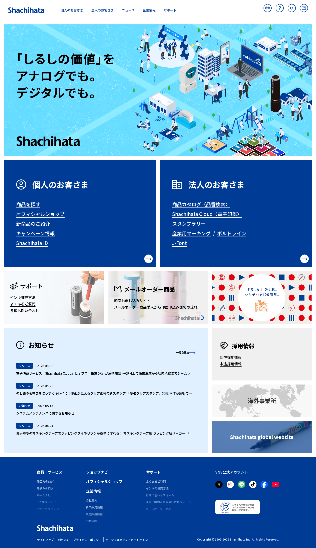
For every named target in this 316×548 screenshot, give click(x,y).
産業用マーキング (191, 233)
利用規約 (63, 540)
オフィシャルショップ (40, 213)
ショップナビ (97, 472)
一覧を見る (177, 352)
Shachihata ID (32, 242)
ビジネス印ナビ (47, 502)
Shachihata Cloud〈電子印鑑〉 (207, 213)
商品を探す (28, 204)
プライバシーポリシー (87, 540)
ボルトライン (231, 233)
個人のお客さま (60, 184)
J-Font (179, 242)
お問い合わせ (304, 8)
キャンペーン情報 (35, 233)
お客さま (72, 10)
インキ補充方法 (23, 297)
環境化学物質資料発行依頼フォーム (168, 502)
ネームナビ (44, 495)
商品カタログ (45, 481)
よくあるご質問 (280, 8)
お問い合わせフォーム (160, 495)
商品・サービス (49, 472)
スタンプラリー (189, 223)
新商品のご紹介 (33, 223)
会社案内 (91, 500)
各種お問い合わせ (24, 310)
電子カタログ (45, 488)
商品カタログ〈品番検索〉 (201, 204)
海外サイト (268, 8)
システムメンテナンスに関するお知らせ (45, 413)
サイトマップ (45, 540)
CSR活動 (91, 521)
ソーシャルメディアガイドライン (127, 540)
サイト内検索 (292, 8)
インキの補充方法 (157, 488)
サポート (153, 472)
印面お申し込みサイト (132, 300)
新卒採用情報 (231, 357)
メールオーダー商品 (159, 509)
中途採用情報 (231, 363)
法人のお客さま (216, 184)
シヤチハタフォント (49, 509)
